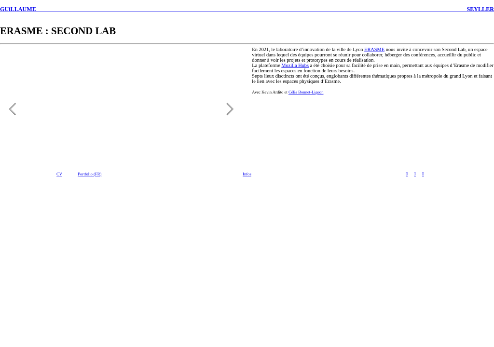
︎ (423, 173)
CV (59, 174)
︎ (415, 173)
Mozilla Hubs (295, 65)
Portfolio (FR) (89, 174)
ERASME (374, 49)
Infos (247, 174)
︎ (407, 173)
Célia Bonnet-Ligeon (306, 92)
